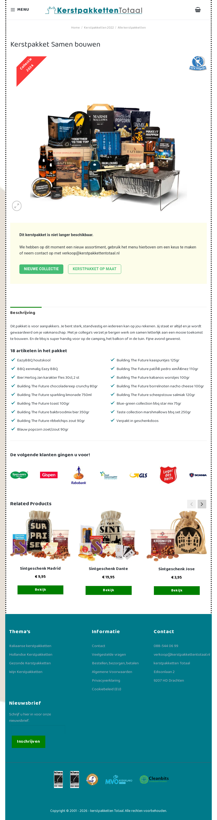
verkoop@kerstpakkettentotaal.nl (91, 253)
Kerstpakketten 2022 (99, 27)
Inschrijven (28, 741)
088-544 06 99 (166, 646)
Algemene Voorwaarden (112, 672)
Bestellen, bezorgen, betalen (115, 663)
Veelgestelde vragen (109, 654)
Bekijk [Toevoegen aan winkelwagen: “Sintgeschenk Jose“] (177, 590)
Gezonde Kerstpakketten (30, 663)
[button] (201, 504)
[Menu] (23, 9)
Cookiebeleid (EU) (106, 689)
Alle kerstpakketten (132, 27)
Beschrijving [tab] (22, 312)
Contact (98, 646)
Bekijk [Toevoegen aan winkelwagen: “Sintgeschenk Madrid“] (40, 590)
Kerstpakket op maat (94, 269)
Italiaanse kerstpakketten (30, 646)
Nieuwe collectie (41, 269)
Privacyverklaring (106, 680)
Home (75, 27)
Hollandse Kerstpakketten (30, 654)
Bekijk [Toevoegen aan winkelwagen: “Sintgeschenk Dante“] (108, 590)
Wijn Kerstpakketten (25, 672)
